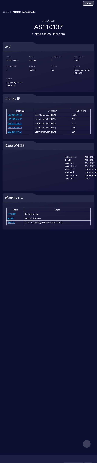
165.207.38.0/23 (15, 123)
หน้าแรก (6, 12)
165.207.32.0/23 (15, 119)
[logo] (9, 3)
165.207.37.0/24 (15, 132)
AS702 (11, 218)
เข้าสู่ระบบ (88, 3)
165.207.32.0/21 (15, 115)
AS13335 (12, 214)
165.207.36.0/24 (15, 128)
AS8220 (11, 222)
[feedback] (87, 444)
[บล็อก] (70, 3)
